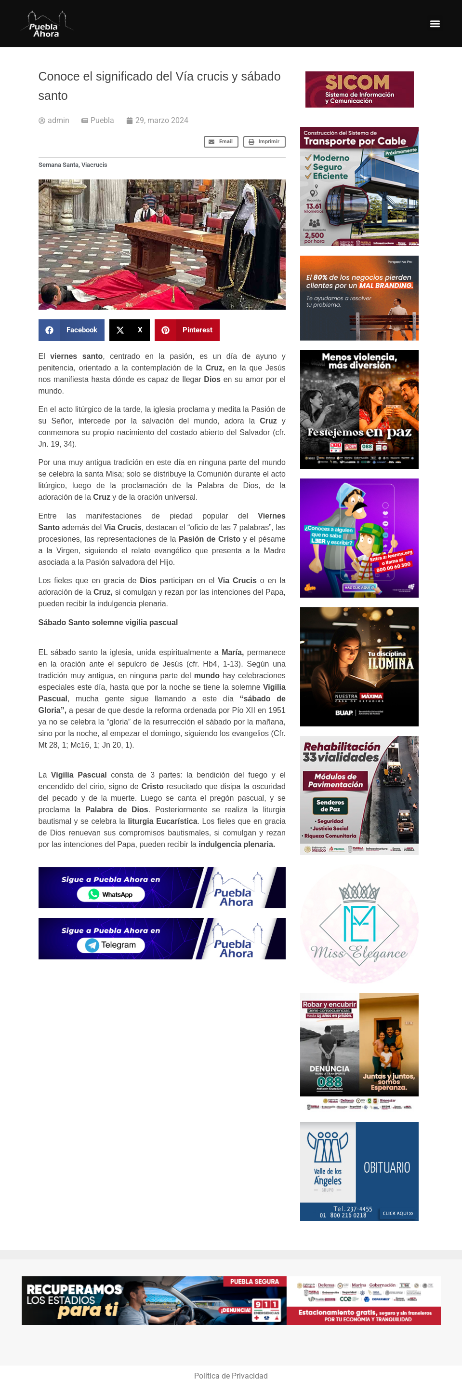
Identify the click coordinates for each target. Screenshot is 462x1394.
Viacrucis (94, 164)
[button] (435, 23)
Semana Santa (59, 164)
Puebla (102, 120)
